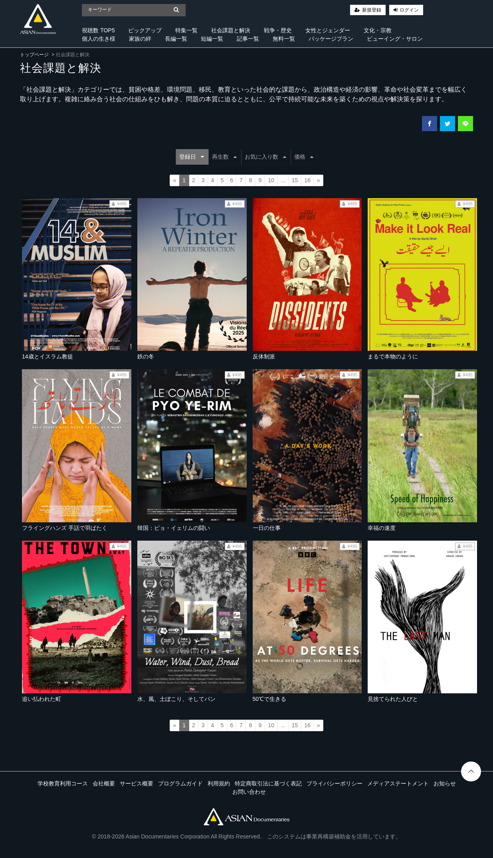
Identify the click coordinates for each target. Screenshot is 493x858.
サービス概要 (136, 783)
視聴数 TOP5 (98, 30)
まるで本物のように (393, 356)
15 (295, 180)
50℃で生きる (270, 699)
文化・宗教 (378, 30)
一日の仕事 (267, 528)
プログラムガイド (180, 783)
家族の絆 (140, 38)
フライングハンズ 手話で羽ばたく (64, 528)
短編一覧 (212, 38)
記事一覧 (248, 38)
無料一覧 (284, 38)
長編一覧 (176, 38)
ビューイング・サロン (395, 38)
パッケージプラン (331, 38)
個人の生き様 (98, 38)
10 (271, 180)
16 (307, 180)
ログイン (409, 10)
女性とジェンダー (327, 30)
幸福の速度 (382, 528)
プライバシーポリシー (334, 783)
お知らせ (445, 783)
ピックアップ (145, 30)
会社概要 (104, 783)
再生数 (224, 156)
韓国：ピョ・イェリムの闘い (173, 528)
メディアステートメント (398, 783)
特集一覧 (186, 30)
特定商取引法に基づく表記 (268, 783)
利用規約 (219, 783)
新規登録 (371, 10)
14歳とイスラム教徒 (47, 356)
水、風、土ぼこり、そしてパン (176, 699)
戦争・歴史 (278, 30)
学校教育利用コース (63, 783)
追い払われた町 (41, 699)
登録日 (191, 156)
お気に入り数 (265, 156)
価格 (303, 156)
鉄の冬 (145, 356)
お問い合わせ (249, 792)
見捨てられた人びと (393, 699)
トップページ (34, 54)
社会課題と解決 (230, 30)
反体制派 (264, 356)
